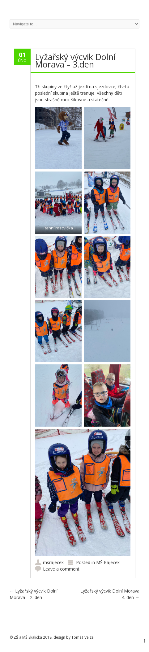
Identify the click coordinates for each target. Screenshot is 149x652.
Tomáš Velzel (83, 637)
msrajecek (53, 562)
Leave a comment (61, 569)
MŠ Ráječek (108, 562)
